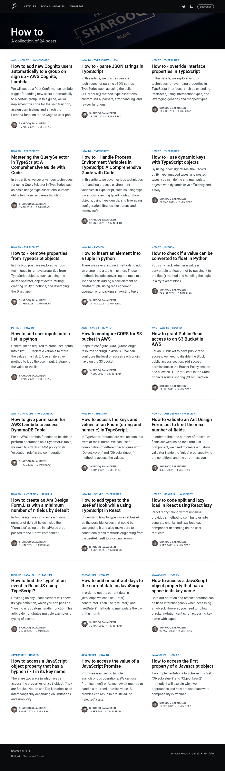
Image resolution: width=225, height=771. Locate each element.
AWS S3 (95, 327)
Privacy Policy (179, 753)
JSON (115, 60)
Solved (99, 494)
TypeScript (101, 60)
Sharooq (16, 750)
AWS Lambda (45, 413)
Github (195, 753)
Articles (30, 6)
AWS (14, 60)
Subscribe (205, 6)
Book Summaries (53, 6)
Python (99, 247)
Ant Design (171, 413)
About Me (76, 6)
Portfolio (209, 753)
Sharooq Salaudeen (32, 123)
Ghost (40, 756)
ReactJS (46, 494)
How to (25, 60)
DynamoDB (27, 413)
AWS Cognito (41, 60)
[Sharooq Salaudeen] (14, 124)
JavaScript (185, 494)
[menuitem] (30, 6)
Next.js (27, 756)
